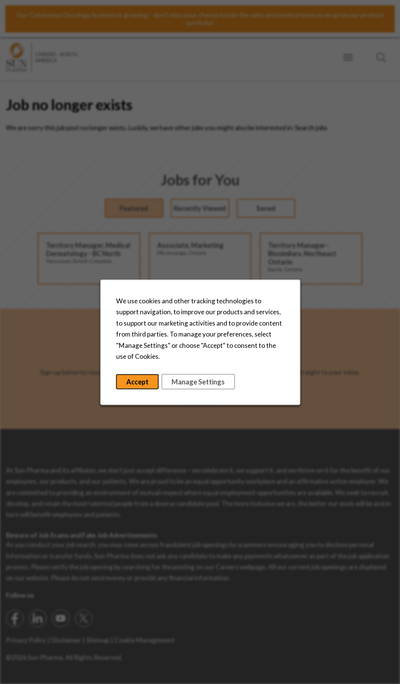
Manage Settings (198, 384)
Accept (139, 384)
